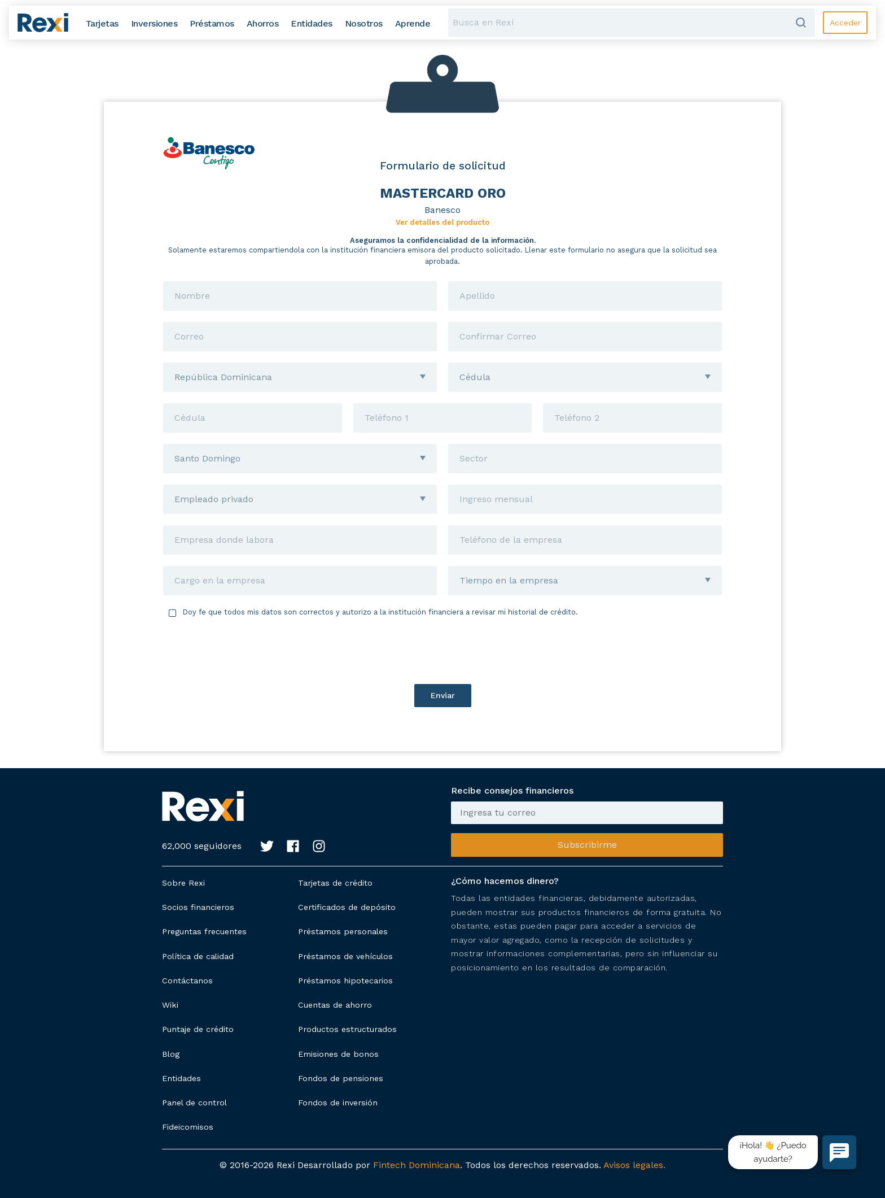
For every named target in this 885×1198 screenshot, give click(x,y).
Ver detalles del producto (442, 222)
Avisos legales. (634, 1165)
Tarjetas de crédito (335, 882)
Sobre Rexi (183, 882)
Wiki (170, 1004)
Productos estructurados (347, 1029)
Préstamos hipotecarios (345, 980)
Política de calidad (198, 956)
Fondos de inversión (338, 1102)
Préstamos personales (343, 931)
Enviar (443, 695)
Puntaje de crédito (198, 1029)
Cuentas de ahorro (335, 1004)
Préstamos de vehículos (345, 956)
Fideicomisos (187, 1126)
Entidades (181, 1078)
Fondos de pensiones (340, 1078)
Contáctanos (187, 980)
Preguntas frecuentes (204, 931)
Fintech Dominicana (416, 1165)
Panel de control (194, 1102)
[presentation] (442, 651)
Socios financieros (198, 907)
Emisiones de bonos (338, 1053)
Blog (170, 1053)
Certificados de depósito (347, 907)
